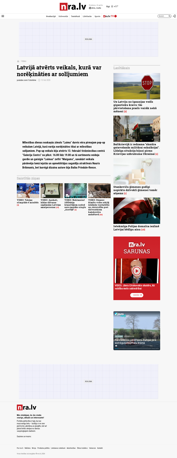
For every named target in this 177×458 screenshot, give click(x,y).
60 (101, 215)
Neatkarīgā (51, 16)
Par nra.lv (20, 448)
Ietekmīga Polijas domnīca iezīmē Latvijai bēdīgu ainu (136, 227)
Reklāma (27, 448)
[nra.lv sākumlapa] (73, 7)
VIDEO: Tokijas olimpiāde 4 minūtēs (28, 201)
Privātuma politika (43, 448)
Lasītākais (121, 68)
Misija (34, 448)
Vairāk (137, 295)
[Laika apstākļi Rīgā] (112, 6)
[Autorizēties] (174, 16)
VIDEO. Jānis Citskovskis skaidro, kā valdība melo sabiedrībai (135, 287)
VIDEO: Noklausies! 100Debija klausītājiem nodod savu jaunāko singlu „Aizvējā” (75, 205)
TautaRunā (75, 16)
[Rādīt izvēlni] (3, 16)
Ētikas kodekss (82, 448)
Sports (97, 16)
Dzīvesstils (63, 16)
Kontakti (100, 448)
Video (23, 61)
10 (57, 207)
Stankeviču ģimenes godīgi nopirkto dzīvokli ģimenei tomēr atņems (135, 190)
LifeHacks (87, 16)
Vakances (92, 448)
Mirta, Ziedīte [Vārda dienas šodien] (95, 8)
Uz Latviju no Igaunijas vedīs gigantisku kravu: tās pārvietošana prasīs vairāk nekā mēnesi (135, 106)
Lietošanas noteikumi (58, 448)
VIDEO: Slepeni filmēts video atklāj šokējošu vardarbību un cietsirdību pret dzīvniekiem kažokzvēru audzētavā (98, 207)
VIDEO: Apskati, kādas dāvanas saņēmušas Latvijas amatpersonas (51, 204)
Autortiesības (71, 448)
